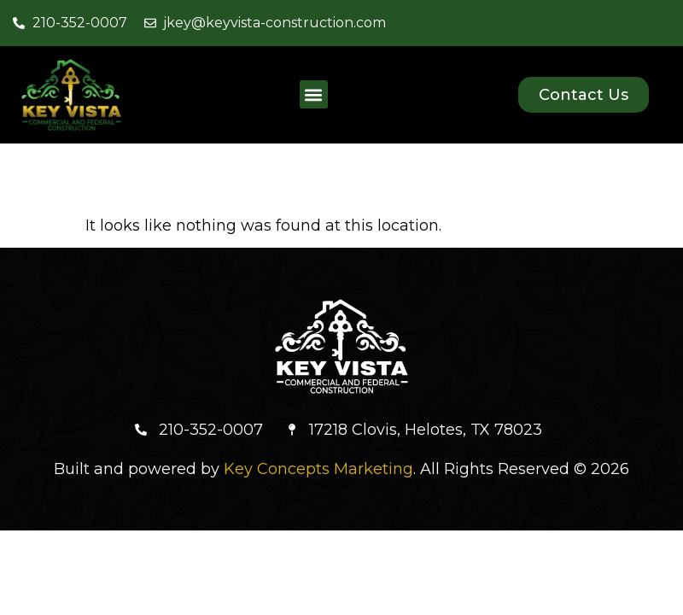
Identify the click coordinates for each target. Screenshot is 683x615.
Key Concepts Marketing (318, 469)
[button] (314, 94)
